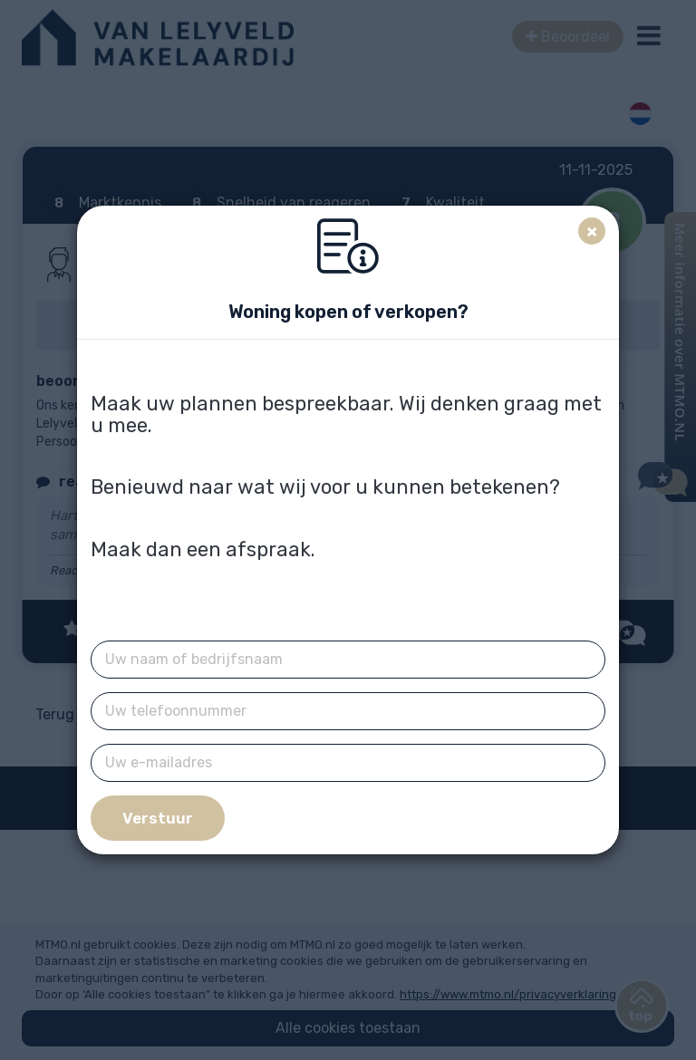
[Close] (591, 231)
